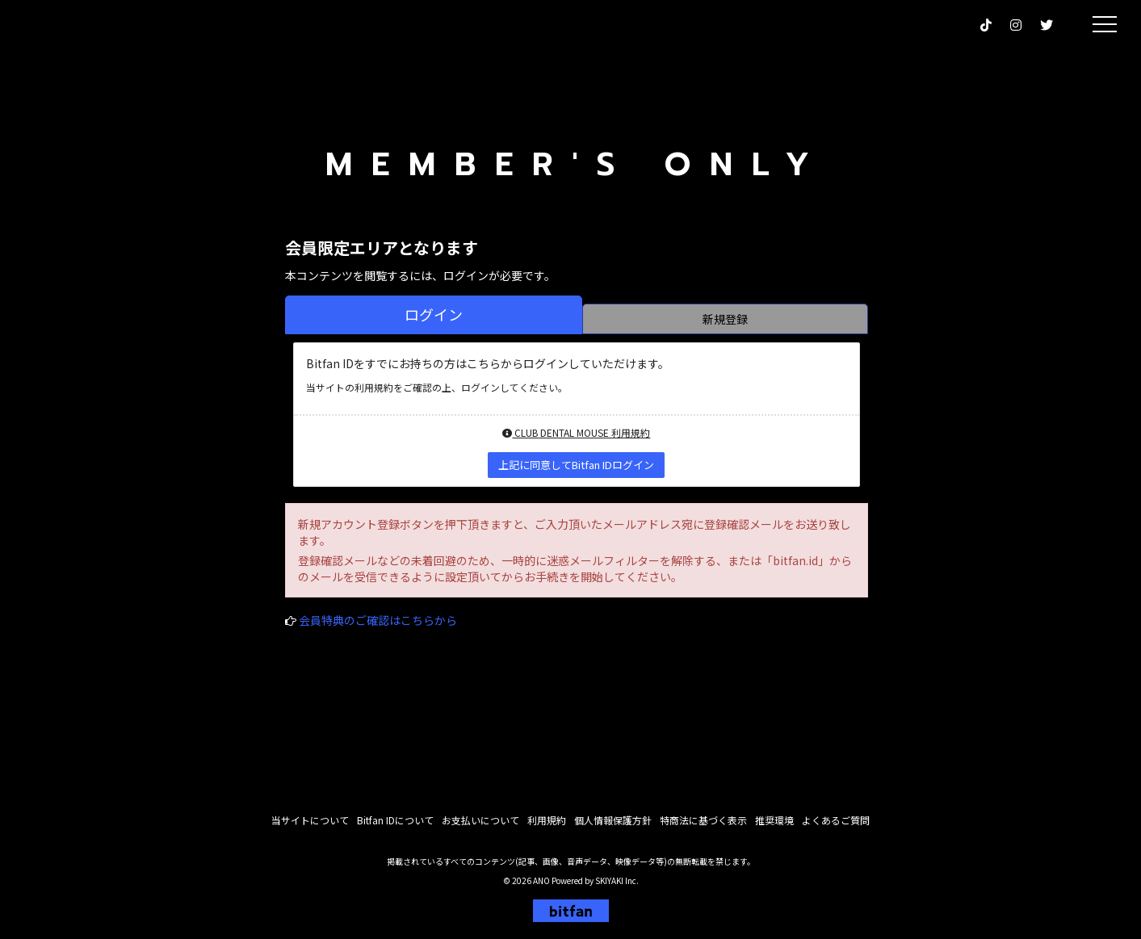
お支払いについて (480, 825)
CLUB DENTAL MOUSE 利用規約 (576, 432)
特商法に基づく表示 (703, 825)
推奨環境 (774, 825)
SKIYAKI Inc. (617, 886)
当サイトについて (310, 825)
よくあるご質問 (836, 825)
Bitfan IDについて (395, 825)
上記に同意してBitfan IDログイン (576, 464)
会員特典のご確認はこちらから (378, 620)
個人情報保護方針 (613, 825)
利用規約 (546, 825)
